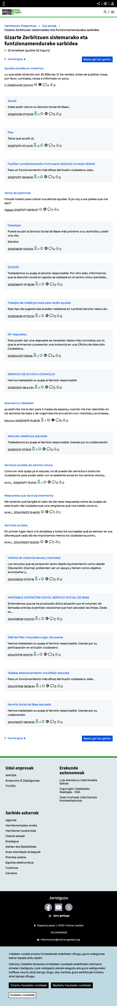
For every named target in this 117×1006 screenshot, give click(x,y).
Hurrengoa (17, 59)
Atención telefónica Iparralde (27, 436)
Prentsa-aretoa (15, 857)
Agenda (10, 820)
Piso (10, 132)
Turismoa (11, 868)
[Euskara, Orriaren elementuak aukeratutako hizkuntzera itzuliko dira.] (105, 3)
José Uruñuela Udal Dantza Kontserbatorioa (78, 799)
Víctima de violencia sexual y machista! (34, 557)
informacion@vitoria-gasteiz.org (60, 939)
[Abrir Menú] (112, 12)
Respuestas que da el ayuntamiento (29, 495)
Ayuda (12, 100)
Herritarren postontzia (20, 830)
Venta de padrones (17, 193)
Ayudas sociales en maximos (23, 68)
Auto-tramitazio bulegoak (23, 852)
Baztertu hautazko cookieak (72, 985)
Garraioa (11, 873)
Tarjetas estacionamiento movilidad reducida (38, 673)
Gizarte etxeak (15, 836)
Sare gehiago (61, 915)
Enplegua (12, 841)
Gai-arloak (49, 26)
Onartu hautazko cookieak (29, 985)
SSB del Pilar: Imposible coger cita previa (35, 637)
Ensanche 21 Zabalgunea (22, 780)
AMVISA (10, 775)
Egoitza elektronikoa (19, 862)
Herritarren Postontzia (20, 26)
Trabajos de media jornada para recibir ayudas (39, 302)
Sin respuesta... (18, 334)
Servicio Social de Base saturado (29, 704)
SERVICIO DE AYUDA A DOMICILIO (31, 374)
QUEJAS (13, 267)
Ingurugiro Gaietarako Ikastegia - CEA (75, 790)
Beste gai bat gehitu (97, 59)
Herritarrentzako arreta (21, 825)
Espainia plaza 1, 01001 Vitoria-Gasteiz (60, 925)
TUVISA (10, 786)
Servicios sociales (16, 525)
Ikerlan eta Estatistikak (20, 846)
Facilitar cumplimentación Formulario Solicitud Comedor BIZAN (51, 164)
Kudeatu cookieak (22, 995)
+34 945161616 (58, 932)
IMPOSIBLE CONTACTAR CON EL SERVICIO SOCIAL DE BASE (48, 597)
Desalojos (14, 225)
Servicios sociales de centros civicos (28, 465)
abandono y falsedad (18, 403)
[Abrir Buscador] (106, 12)
